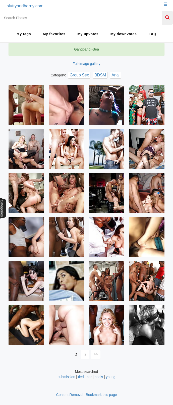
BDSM (100, 75)
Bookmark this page (101, 395)
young (110, 377)
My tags (24, 34)
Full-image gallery (86, 64)
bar (89, 377)
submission (66, 377)
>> (96, 354)
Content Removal (69, 395)
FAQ (152, 34)
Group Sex (79, 75)
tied (81, 377)
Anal (115, 75)
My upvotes (87, 34)
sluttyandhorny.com (25, 6)
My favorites (54, 34)
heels (99, 377)
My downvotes (123, 34)
